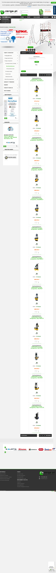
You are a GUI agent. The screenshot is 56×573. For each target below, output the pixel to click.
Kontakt (45, 17)
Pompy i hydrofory (8, 52)
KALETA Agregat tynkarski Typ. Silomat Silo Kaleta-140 (10, 137)
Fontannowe (8, 73)
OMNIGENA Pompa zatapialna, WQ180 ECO (36, 80)
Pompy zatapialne (8, 60)
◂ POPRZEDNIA (24, 74)
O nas (22, 17)
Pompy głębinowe (8, 55)
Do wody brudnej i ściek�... (11, 63)
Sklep (28, 17)
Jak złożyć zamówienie (21, 475)
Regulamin (37, 17)
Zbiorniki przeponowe (9, 79)
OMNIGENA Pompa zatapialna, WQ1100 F (37, 347)
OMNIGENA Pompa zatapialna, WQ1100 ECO (37, 317)
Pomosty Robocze (8, 87)
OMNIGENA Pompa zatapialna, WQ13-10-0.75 (37, 407)
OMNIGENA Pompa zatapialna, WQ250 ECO (36, 139)
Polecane (31, 52)
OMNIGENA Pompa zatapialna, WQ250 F (37, 169)
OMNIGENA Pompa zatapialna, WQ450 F (37, 228)
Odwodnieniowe (8, 76)
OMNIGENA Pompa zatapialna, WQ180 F (37, 109)
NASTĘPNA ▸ (48, 74)
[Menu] (54, 562)
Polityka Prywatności (20, 483)
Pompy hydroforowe (9, 58)
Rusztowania (7, 90)
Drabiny (6, 84)
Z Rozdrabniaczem (10, 68)
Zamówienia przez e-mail (21, 478)
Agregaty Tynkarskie (9, 81)
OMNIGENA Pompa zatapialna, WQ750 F (37, 288)
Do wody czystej (8, 71)
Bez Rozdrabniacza (10, 66)
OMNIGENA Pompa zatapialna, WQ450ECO (36, 199)
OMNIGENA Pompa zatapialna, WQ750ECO (36, 258)
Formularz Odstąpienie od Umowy (23, 486)
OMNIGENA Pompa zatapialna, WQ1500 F (37, 377)
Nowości (24, 52)
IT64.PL (52, 491)
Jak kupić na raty (20, 473)
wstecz (23, 71)
